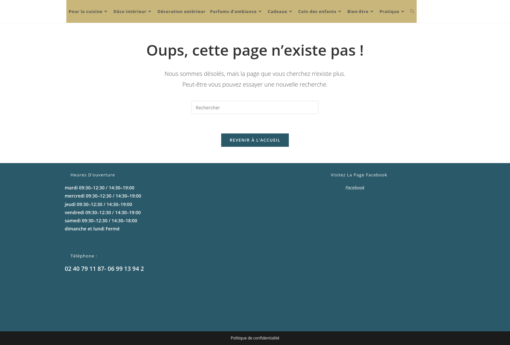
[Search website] (412, 11)
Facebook (355, 188)
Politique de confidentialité (255, 338)
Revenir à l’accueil (255, 140)
